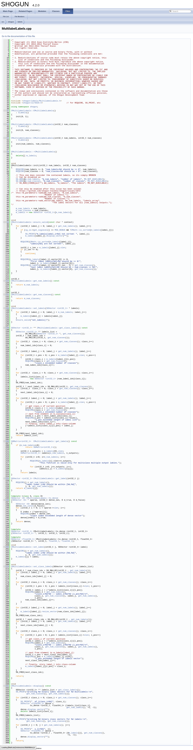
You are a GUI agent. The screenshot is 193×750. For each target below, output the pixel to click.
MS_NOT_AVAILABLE (93, 179)
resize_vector (49, 611)
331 (6, 686)
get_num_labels (66, 226)
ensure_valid (23, 320)
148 (6, 327)
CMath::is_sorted (80, 230)
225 (6, 478)
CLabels (22, 112)
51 (6, 138)
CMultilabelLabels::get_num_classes (31, 294)
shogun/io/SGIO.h (32, 102)
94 (6, 222)
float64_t (54, 541)
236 (6, 500)
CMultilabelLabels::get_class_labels (57, 327)
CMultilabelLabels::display (26, 686)
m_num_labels (32, 179)
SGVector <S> (19, 500)
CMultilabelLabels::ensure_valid (29, 222)
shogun (11, 22)
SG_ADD (19, 179)
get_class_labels (67, 689)
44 (6, 124)
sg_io (28, 230)
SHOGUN (3, 748)
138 (6, 308)
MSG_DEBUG (60, 230)
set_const (28, 506)
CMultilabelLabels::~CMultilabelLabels (33, 151)
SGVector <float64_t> (23, 539)
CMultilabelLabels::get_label (49, 478)
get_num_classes (83, 265)
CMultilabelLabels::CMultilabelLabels (32, 110)
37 (6, 110)
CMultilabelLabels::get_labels (50, 441)
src (3, 22)
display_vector (54, 235)
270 (6, 566)
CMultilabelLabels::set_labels (28, 308)
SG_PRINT (30, 234)
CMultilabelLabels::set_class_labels (31, 566)
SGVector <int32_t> (44, 212)
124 (6, 281)
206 (6, 441)
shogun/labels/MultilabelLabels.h (42, 100)
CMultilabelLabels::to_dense (42, 498)
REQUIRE (20, 169)
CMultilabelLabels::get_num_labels (30, 281)
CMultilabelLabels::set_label (27, 547)
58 (6, 151)
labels (20, 22)
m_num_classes (32, 181)
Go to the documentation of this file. (18, 36)
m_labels (31, 155)
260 (6, 547)
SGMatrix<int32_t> (21, 441)
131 (6, 294)
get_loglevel (40, 230)
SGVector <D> (18, 498)
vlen (62, 247)
